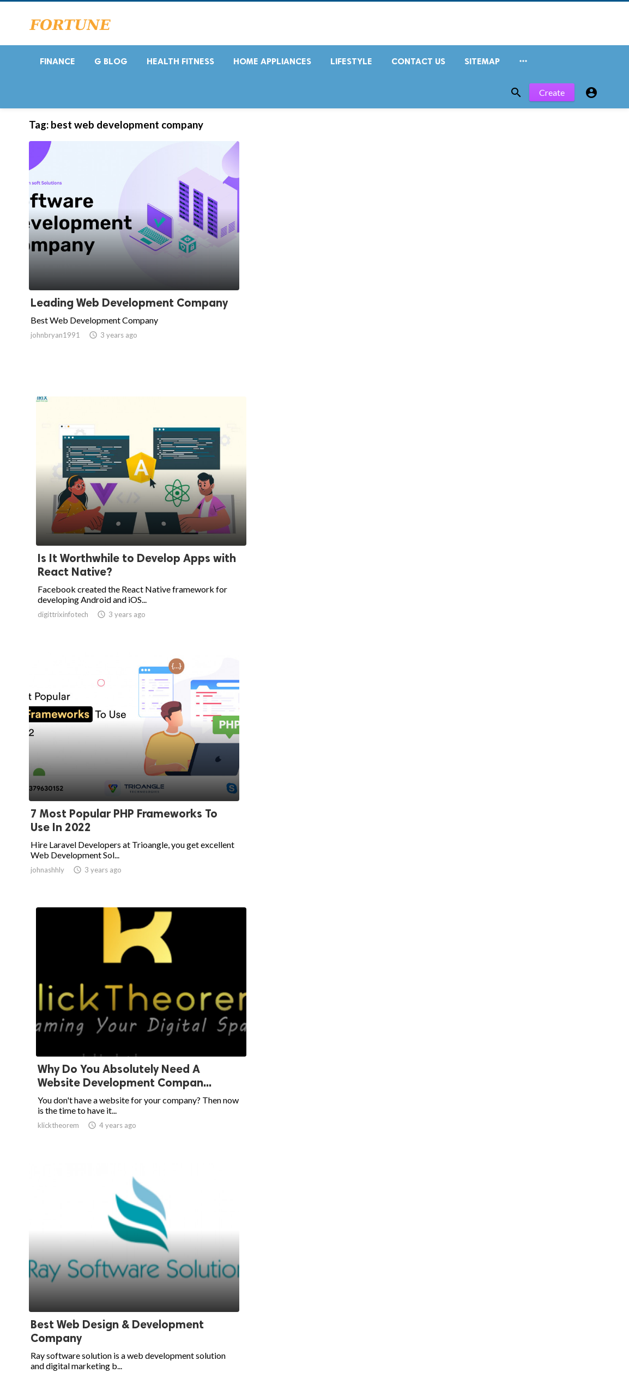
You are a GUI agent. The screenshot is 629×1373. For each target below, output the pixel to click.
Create (552, 96)
